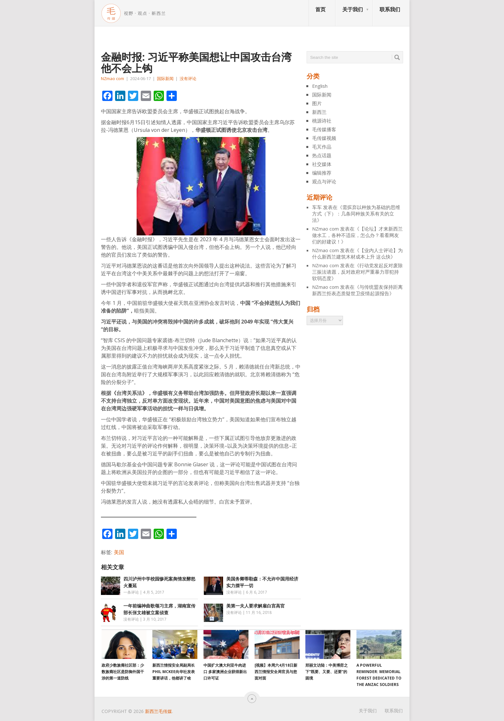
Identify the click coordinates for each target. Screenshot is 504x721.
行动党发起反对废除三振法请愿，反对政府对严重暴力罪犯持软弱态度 (357, 271)
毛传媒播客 (324, 129)
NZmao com (112, 78)
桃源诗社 (321, 120)
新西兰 (319, 112)
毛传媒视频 (324, 138)
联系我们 (390, 9)
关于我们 (352, 9)
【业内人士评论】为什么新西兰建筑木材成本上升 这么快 (357, 253)
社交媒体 (321, 164)
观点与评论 (324, 181)
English (320, 86)
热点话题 (321, 155)
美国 (119, 552)
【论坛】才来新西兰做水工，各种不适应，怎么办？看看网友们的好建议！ (357, 235)
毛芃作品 (321, 146)
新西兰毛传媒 (158, 711)
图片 (317, 103)
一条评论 (131, 592)
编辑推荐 (321, 172)
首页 (320, 9)
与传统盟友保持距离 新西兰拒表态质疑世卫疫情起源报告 (357, 290)
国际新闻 (165, 78)
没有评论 (188, 78)
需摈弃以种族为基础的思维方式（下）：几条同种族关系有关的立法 (356, 213)
